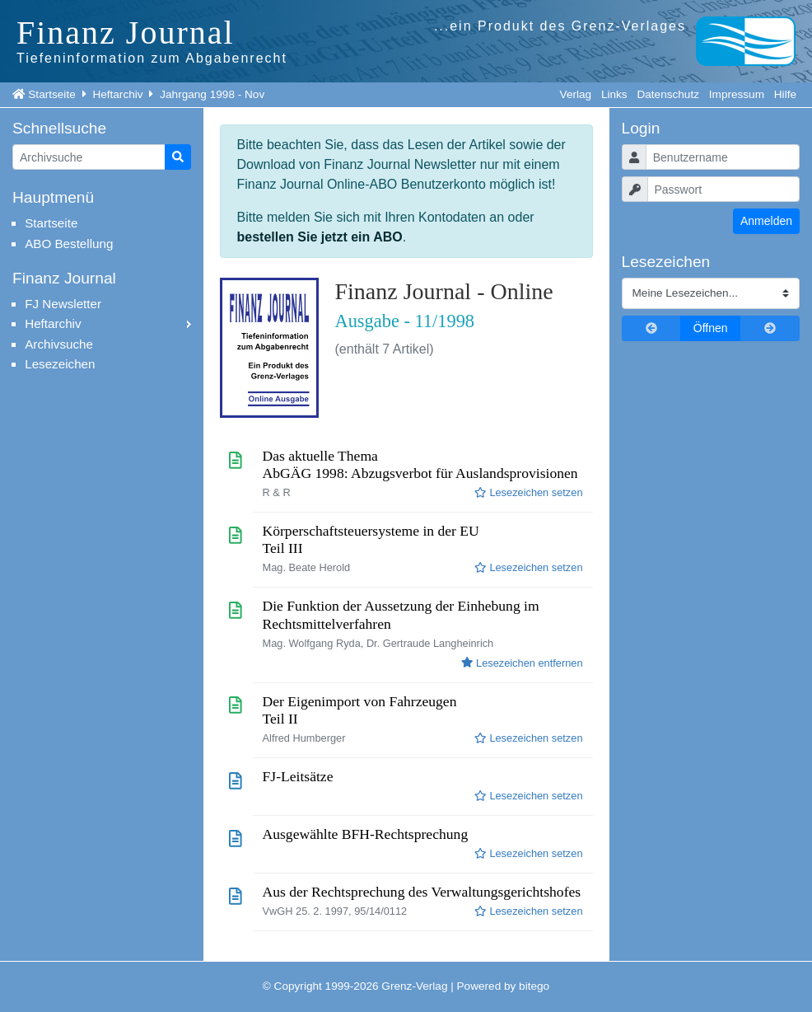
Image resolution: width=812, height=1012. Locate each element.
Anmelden (766, 220)
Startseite (51, 94)
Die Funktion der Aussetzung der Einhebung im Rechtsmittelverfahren (401, 614)
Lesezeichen (60, 364)
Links (614, 94)
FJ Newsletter (63, 304)
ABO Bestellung (69, 244)
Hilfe (785, 94)
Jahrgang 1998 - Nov (212, 94)
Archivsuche (59, 344)
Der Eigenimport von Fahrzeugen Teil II (360, 710)
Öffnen (710, 328)
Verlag (576, 94)
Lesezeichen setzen (528, 492)
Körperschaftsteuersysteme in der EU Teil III (371, 539)
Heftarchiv (117, 94)
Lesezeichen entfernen (521, 663)
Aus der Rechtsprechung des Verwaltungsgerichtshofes (422, 891)
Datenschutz (668, 94)
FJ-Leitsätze (298, 776)
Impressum (736, 94)
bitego (534, 986)
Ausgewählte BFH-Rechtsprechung (366, 834)
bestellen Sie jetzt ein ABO (320, 237)
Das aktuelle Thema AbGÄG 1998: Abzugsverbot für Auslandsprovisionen (420, 464)
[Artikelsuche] (89, 157)
